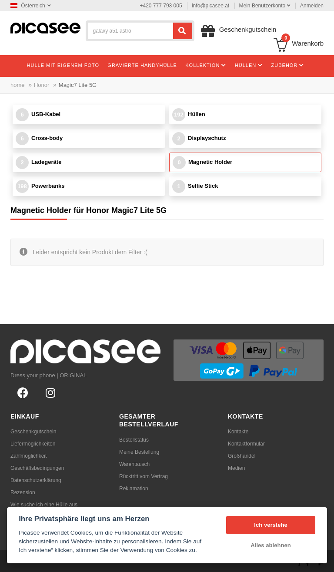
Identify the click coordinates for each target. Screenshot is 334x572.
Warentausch (134, 464)
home (17, 85)
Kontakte (238, 432)
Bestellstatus (134, 440)
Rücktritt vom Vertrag (143, 476)
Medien (236, 468)
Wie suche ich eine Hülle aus (43, 505)
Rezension (22, 492)
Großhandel (241, 456)
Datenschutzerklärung (35, 480)
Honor (41, 85)
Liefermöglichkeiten (32, 444)
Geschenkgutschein (33, 432)
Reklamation (133, 489)
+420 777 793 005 (161, 6)
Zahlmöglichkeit (28, 456)
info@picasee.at (210, 6)
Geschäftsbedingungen (37, 468)
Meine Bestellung (139, 452)
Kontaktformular (246, 444)
